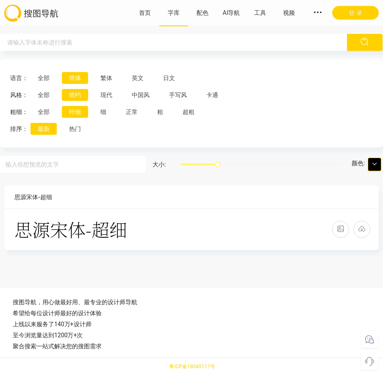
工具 (260, 12)
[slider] (217, 164)
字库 (174, 12)
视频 (289, 12)
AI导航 (231, 12)
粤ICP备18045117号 (192, 366)
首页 (145, 12)
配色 (202, 12)
